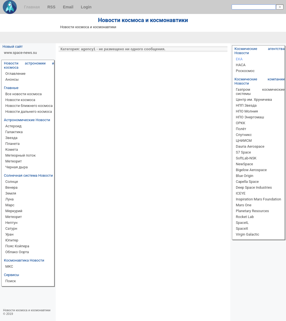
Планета (12, 144)
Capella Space (247, 181)
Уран (9, 234)
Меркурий (13, 211)
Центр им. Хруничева (254, 99)
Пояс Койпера (17, 246)
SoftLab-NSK (246, 158)
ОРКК (240, 123)
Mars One (243, 205)
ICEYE (241, 193)
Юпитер (11, 240)
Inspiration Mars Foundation (258, 199)
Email (68, 7)
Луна (9, 199)
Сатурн (11, 228)
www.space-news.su (20, 53)
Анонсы (12, 79)
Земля (10, 193)
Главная (32, 7)
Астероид (13, 126)
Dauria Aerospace (250, 146)
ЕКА (239, 59)
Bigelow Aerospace (251, 170)
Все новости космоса (23, 94)
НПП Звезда (246, 105)
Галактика (14, 132)
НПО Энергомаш (250, 117)
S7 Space (243, 152)
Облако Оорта (17, 252)
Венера (11, 187)
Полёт (241, 129)
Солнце (11, 181)
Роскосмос (245, 71)
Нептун (11, 223)
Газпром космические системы (260, 91)
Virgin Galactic (247, 234)
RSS (51, 7)
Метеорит (13, 161)
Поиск (10, 281)
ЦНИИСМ (244, 140)
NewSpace (244, 164)
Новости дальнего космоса (28, 111)
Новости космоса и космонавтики (26, 310)
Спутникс (244, 135)
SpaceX (242, 228)
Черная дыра (16, 167)
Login (86, 7)
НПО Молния (247, 111)
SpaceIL (242, 223)
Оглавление (15, 73)
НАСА (241, 65)
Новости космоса (20, 100)
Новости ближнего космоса (29, 106)
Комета (11, 149)
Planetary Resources (252, 211)
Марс (9, 205)
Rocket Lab (245, 217)
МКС (9, 266)
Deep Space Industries (254, 187)
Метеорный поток (20, 155)
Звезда (11, 138)
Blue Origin (244, 176)
